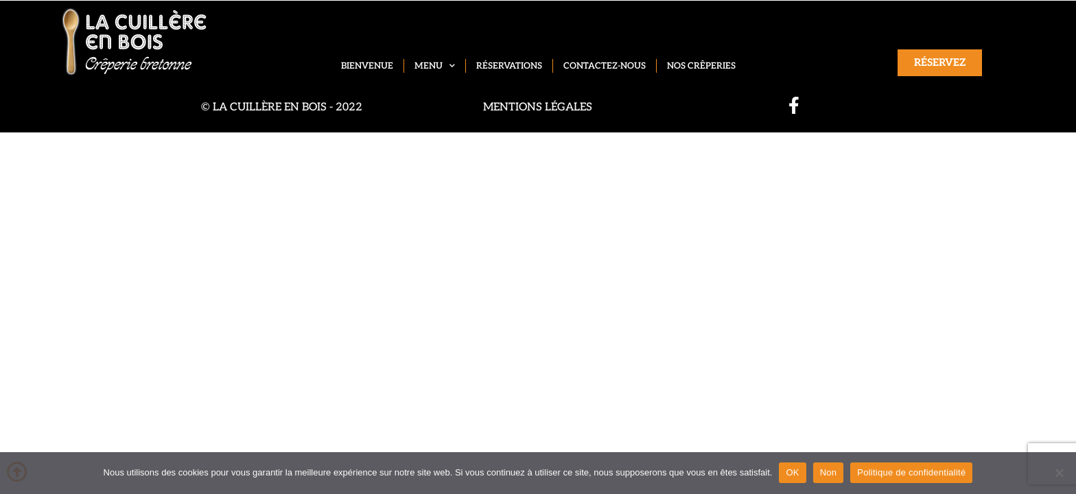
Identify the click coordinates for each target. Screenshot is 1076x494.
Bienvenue (367, 65)
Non (828, 472)
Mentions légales (537, 107)
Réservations (509, 65)
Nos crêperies (701, 65)
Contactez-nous (604, 65)
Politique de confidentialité (911, 472)
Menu (434, 66)
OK (792, 472)
